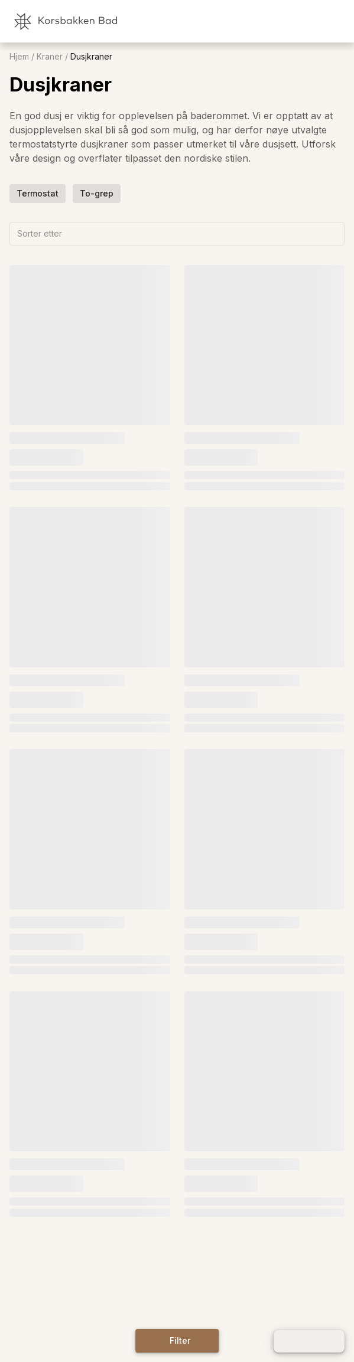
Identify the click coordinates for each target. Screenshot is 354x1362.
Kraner (50, 56)
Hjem (19, 56)
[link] (283, 21)
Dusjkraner (91, 56)
